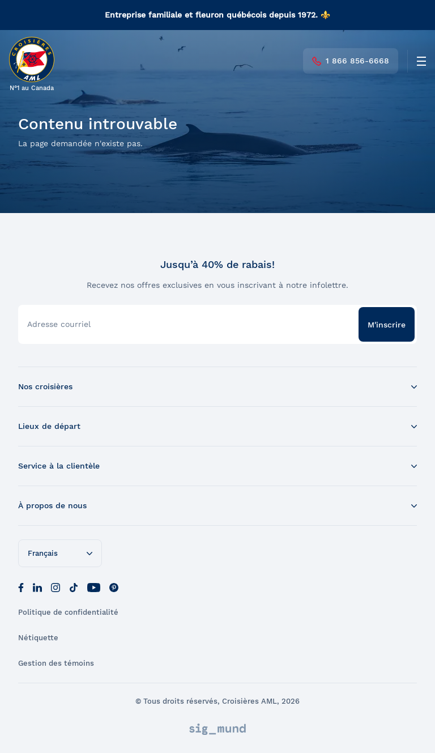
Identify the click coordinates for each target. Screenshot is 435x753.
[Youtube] (94, 586)
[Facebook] (21, 586)
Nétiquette (38, 637)
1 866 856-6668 (350, 61)
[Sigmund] (217, 729)
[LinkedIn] (37, 586)
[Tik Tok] (74, 586)
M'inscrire (387, 324)
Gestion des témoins (56, 663)
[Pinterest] (114, 586)
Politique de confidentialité (68, 612)
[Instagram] (55, 586)
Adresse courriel (59, 324)
